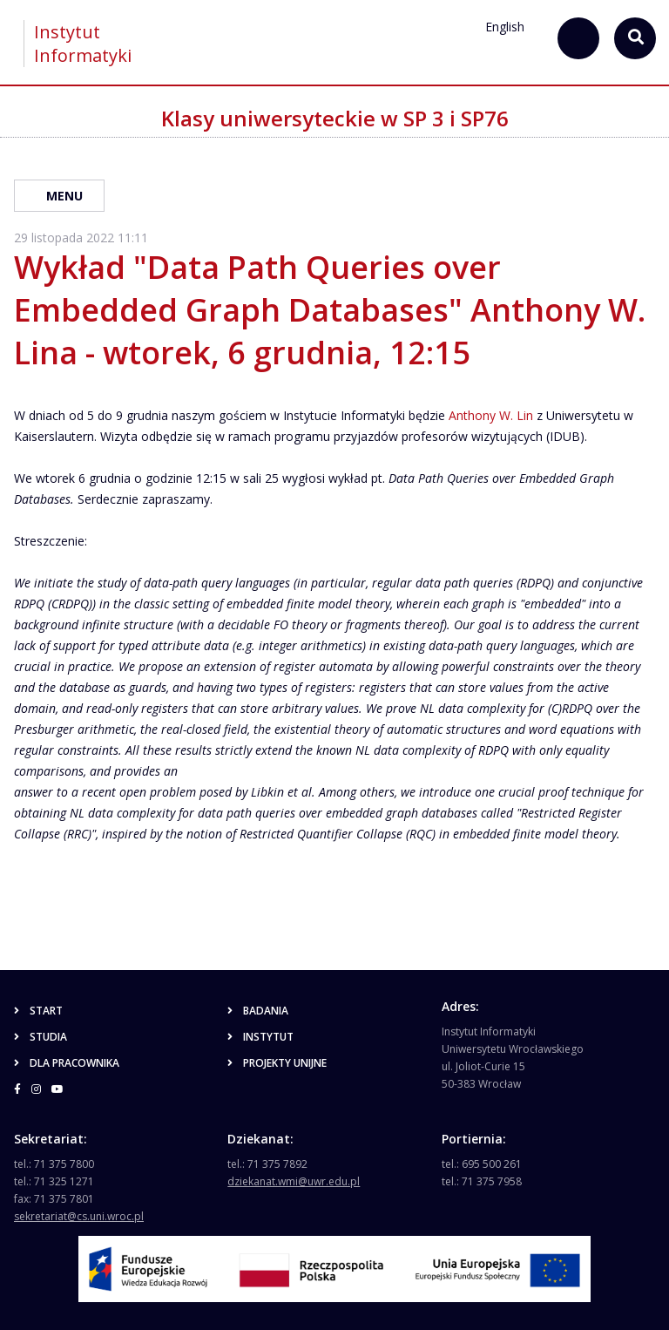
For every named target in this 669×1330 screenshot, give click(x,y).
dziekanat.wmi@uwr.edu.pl (293, 1181)
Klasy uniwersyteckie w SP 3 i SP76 (335, 118)
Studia (40, 1036)
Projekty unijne (277, 1062)
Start (38, 1010)
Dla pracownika (66, 1062)
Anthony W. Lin (491, 415)
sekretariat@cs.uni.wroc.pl (79, 1216)
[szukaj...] (578, 38)
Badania (257, 1010)
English (504, 26)
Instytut (260, 1036)
